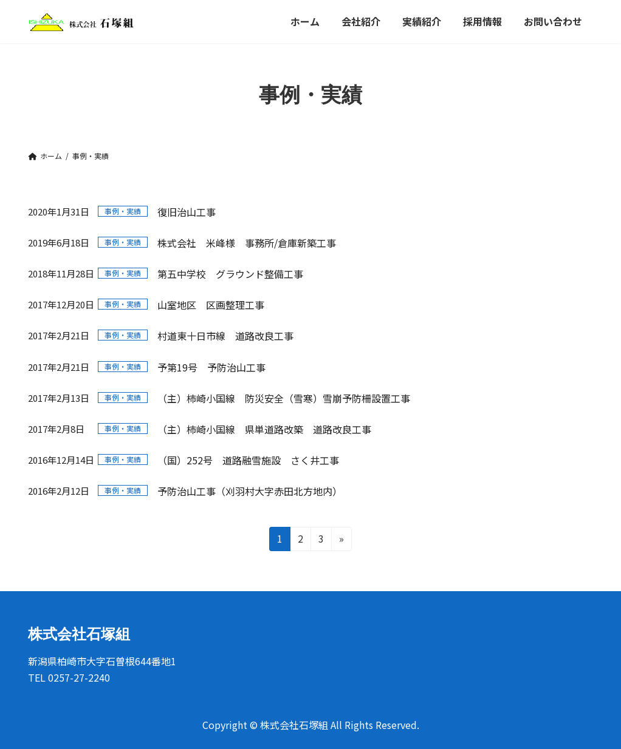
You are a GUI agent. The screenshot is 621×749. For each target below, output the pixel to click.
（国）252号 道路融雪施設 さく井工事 (248, 460)
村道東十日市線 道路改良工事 (225, 335)
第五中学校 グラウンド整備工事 (230, 273)
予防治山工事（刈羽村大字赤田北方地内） (249, 491)
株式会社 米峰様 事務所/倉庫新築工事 (246, 243)
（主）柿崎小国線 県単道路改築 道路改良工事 (264, 429)
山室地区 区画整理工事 (210, 304)
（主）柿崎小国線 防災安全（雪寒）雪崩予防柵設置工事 (283, 398)
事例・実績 (123, 211)
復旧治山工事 (186, 212)
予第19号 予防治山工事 (211, 367)
